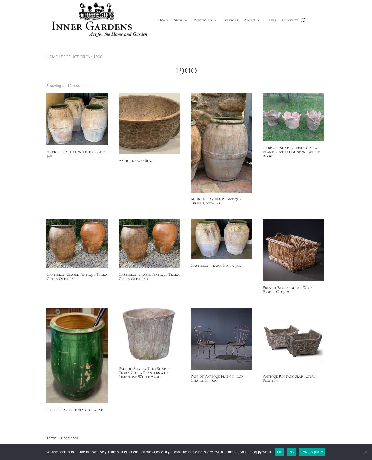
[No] (365, 452)
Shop (178, 20)
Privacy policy (312, 452)
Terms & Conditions (63, 437)
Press (271, 20)
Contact (290, 20)
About (249, 20)
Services (230, 20)
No (291, 452)
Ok (279, 452)
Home (163, 20)
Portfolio (202, 20)
